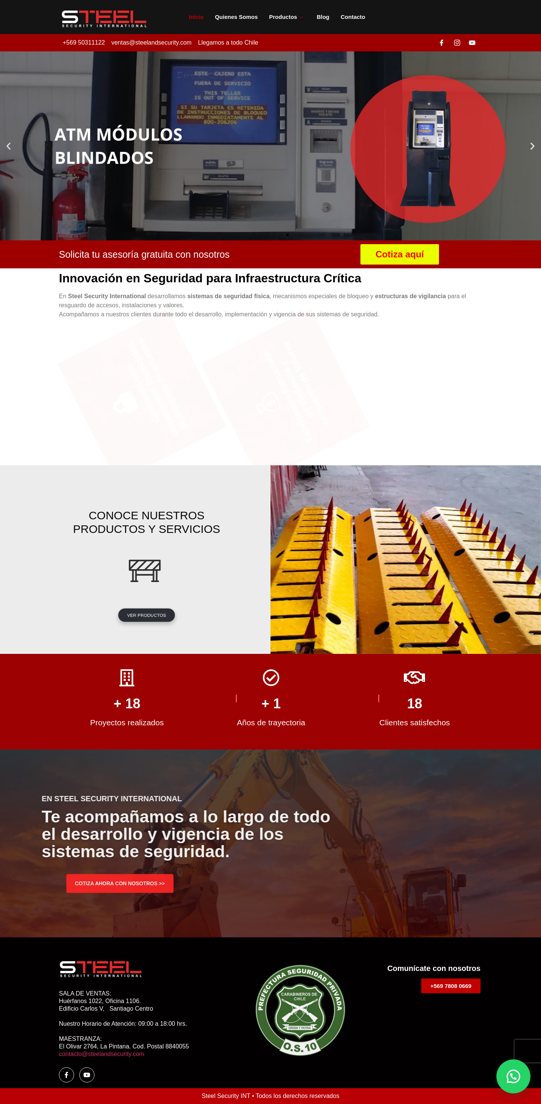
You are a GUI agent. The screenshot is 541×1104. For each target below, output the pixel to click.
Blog (323, 17)
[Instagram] (457, 42)
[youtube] (86, 1074)
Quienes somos (236, 17)
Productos (287, 17)
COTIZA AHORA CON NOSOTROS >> (120, 883)
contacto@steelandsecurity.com (101, 1054)
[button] (8, 146)
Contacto (353, 17)
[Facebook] (441, 42)
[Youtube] (472, 42)
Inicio (196, 17)
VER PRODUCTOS (146, 615)
